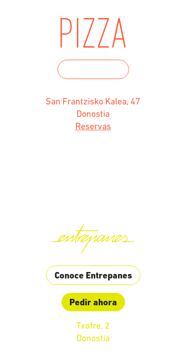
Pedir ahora (93, 302)
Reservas (93, 126)
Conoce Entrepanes (93, 275)
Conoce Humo (93, 69)
